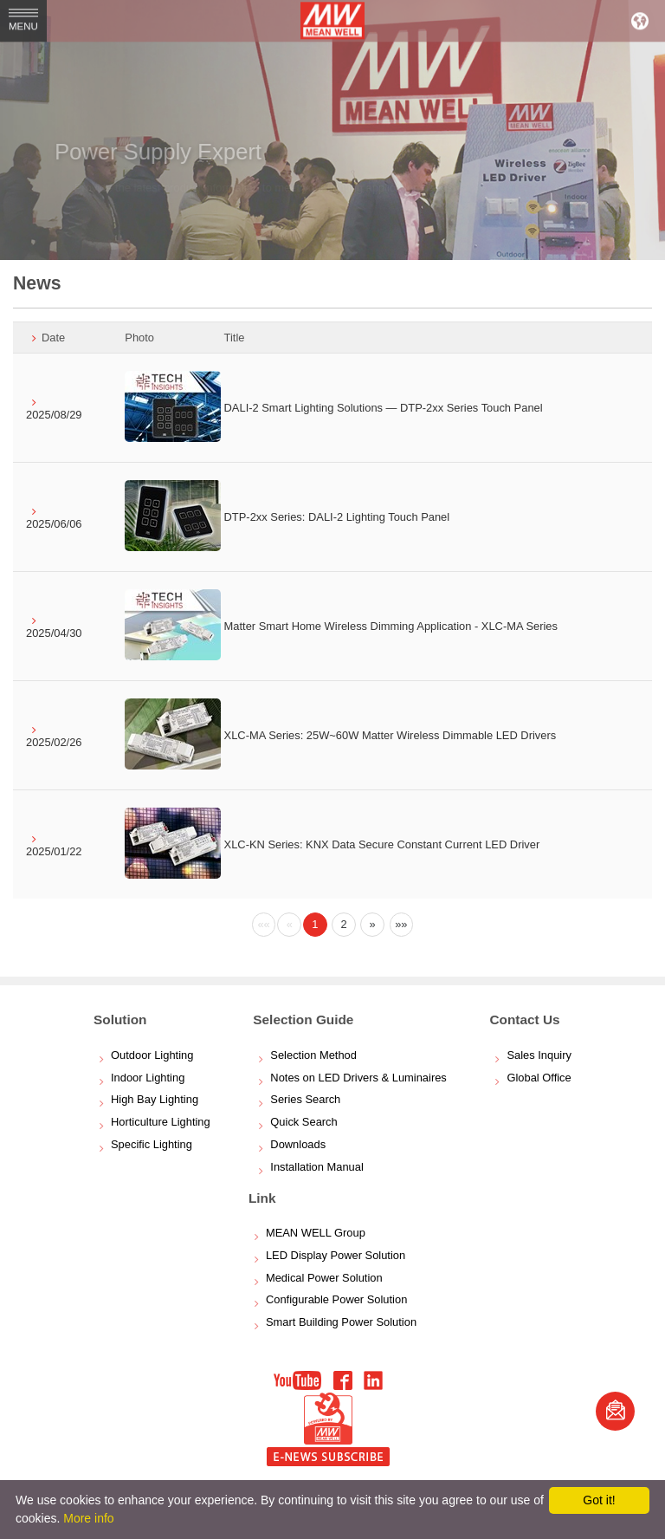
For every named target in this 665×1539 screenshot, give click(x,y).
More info (88, 1518)
